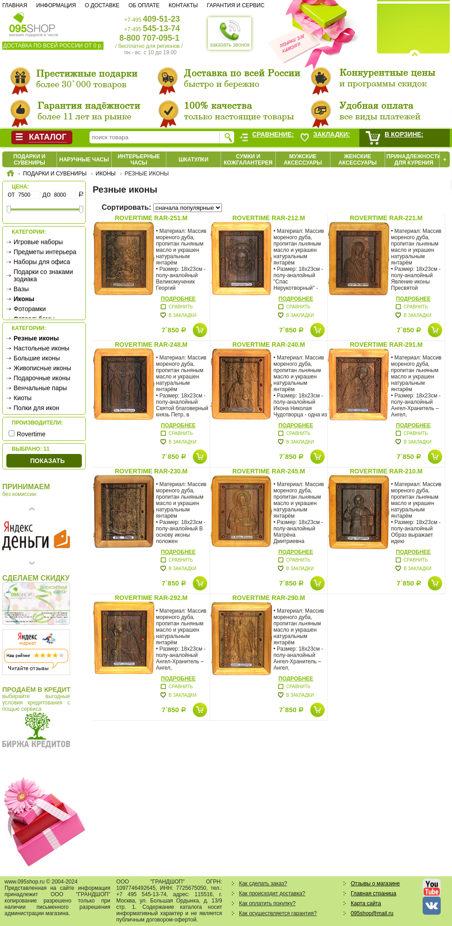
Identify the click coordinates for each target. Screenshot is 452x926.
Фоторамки (30, 308)
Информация (56, 5)
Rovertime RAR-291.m (386, 344)
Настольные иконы (41, 348)
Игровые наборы (38, 242)
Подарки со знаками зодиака (43, 275)
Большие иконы (37, 358)
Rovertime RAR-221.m (386, 218)
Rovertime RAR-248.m (151, 344)
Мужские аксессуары (303, 159)
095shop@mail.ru (372, 913)
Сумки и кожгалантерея (248, 159)
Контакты (183, 5)
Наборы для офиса (42, 261)
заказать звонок (230, 33)
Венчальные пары (40, 388)
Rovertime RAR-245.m (268, 471)
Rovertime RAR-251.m (151, 218)
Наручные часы (84, 159)
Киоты (23, 398)
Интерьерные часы (139, 159)
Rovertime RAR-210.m (386, 471)
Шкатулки (193, 159)
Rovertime (31, 434)
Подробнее (178, 299)
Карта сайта (366, 903)
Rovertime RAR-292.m (151, 597)
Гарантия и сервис (235, 5)
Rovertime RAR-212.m (268, 218)
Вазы (21, 289)
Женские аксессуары (358, 159)
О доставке (102, 5)
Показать (47, 460)
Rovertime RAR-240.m (268, 344)
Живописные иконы (42, 368)
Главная (14, 5)
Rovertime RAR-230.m (151, 471)
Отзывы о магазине (375, 883)
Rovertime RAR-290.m (268, 597)
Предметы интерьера (45, 251)
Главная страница (373, 893)
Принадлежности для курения (413, 159)
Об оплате (144, 5)
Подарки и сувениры (30, 159)
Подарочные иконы (42, 378)
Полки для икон (36, 407)
